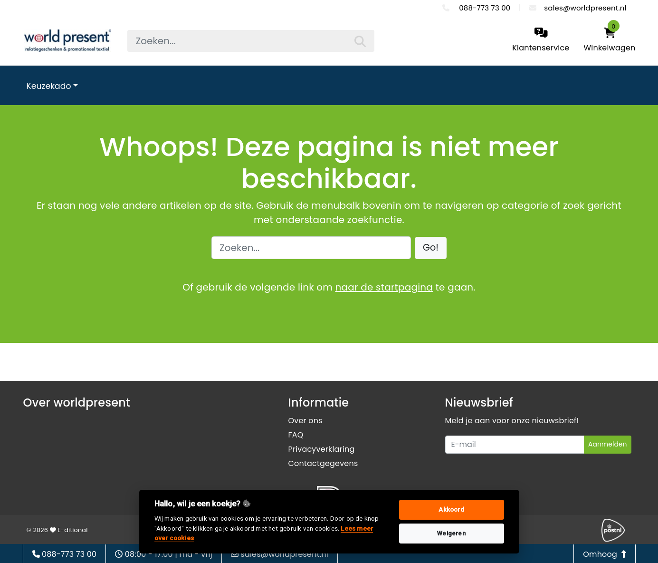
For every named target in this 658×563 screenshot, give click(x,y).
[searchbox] (250, 41)
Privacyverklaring (321, 449)
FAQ (296, 434)
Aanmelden (607, 444)
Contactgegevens (323, 463)
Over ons (305, 420)
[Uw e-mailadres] (514, 445)
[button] (431, 248)
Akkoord (451, 509)
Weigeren (451, 533)
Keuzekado (49, 86)
